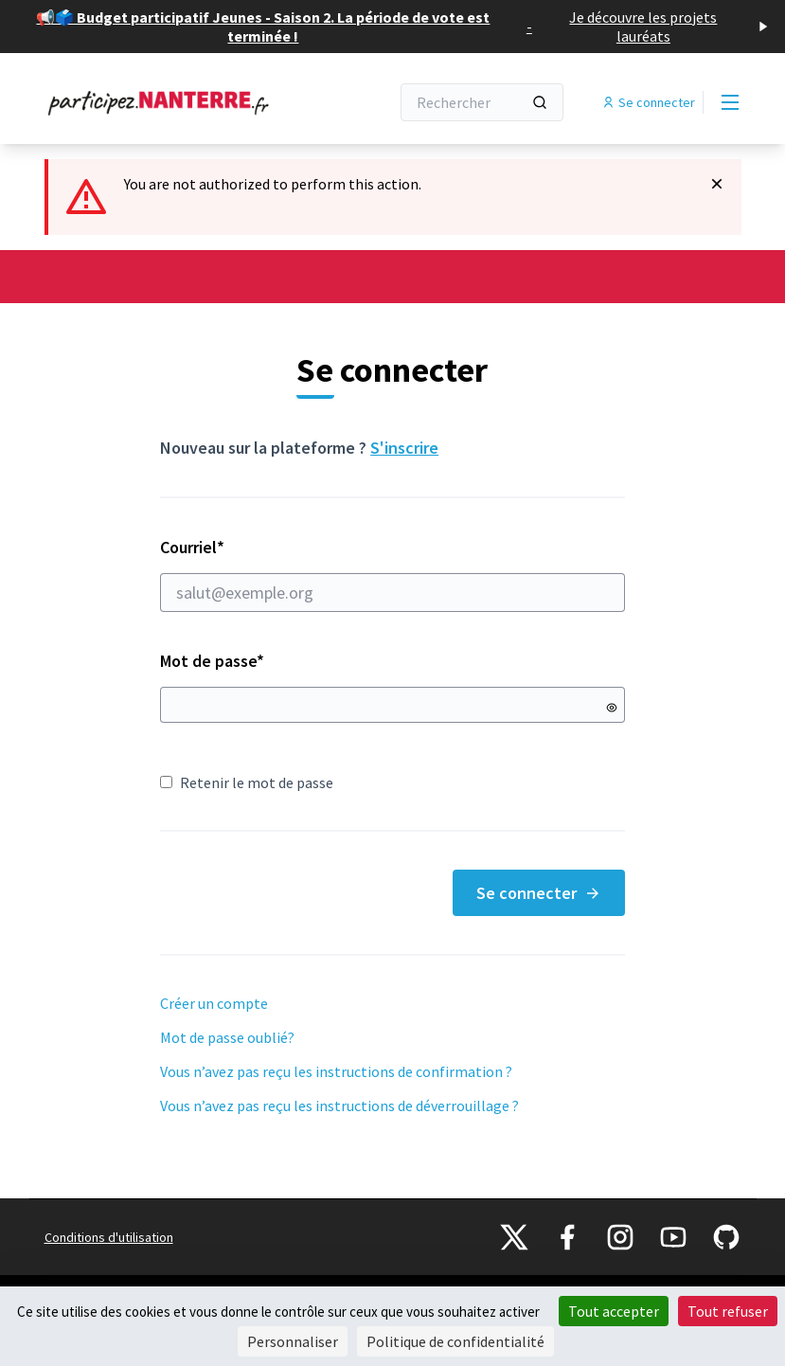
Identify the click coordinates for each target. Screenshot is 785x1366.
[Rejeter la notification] (716, 183)
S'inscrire (404, 447)
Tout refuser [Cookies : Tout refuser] (727, 1311)
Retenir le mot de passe (246, 782)
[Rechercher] (481, 102)
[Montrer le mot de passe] (611, 707)
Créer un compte (214, 1003)
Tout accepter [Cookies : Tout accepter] (613, 1311)
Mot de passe (212, 661)
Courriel (392, 574)
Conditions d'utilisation (109, 1237)
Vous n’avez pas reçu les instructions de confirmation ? (336, 1071)
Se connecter (538, 893)
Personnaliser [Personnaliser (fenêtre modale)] (292, 1341)
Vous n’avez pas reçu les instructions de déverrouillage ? (339, 1105)
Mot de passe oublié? (227, 1037)
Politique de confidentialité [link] (455, 1341)
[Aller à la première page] (170, 102)
